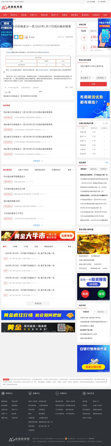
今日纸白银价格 (43, 70)
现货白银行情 (60, 405)
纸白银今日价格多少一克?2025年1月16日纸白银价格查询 (28, 112)
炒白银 (85, 401)
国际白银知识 (97, 409)
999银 (15, 246)
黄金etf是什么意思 (85, 264)
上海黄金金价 (43, 418)
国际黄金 (74, 15)
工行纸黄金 (59, 409)
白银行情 (82, 123)
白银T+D (33, 15)
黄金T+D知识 (87, 418)
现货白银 (44, 15)
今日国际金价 (95, 256)
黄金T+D (54, 15)
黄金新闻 (4, 405)
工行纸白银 (35, 194)
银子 (5, 246)
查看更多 (38, 303)
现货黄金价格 (70, 405)
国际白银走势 (18, 194)
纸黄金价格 (42, 401)
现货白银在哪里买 (86, 338)
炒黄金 (85, 405)
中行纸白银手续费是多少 (14, 176)
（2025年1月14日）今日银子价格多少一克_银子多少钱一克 (29, 278)
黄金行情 (89, 123)
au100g (105, 268)
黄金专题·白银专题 (86, 229)
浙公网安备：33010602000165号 (77, 438)
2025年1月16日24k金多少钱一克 (90, 208)
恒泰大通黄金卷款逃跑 (86, 260)
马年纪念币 (98, 264)
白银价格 (36, 87)
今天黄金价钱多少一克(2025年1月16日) (93, 199)
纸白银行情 (59, 401)
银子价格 (27, 258)
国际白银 (33, 218)
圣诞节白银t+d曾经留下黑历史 (90, 317)
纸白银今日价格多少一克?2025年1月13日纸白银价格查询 (28, 149)
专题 (105, 15)
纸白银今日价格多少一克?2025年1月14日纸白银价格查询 (28, 137)
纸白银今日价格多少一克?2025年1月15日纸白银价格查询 (28, 124)
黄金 (23, 182)
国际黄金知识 (40, 170)
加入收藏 (92, 1)
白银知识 (96, 15)
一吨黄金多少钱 (94, 268)
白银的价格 (18, 206)
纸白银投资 (27, 194)
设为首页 (103, 1)
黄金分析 (15, 401)
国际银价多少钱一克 (44, 422)
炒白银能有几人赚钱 (87, 326)
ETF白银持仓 (60, 414)
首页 (5, 15)
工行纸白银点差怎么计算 (14, 189)
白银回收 (31, 418)
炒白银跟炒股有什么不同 (88, 334)
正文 (14, 19)
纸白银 (23, 15)
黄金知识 (101, 312)
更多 (106, 162)
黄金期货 (85, 15)
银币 (29, 414)
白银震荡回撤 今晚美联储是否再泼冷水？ (94, 322)
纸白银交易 (26, 218)
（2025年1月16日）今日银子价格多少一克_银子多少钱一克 (29, 253)
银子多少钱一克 (18, 258)
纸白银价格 (8, 117)
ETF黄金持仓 (70, 414)
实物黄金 (42, 409)
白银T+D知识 (23, 170)
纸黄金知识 (86, 414)
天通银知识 (56, 170)
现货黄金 (15, 405)
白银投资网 (26, 206)
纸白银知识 (7, 170)
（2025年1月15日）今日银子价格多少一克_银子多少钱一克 (29, 265)
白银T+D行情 (70, 401)
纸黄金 (64, 15)
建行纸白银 (69, 409)
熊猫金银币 (48, 246)
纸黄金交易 (18, 182)
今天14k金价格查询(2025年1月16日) (92, 216)
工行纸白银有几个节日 (13, 213)
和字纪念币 (83, 268)
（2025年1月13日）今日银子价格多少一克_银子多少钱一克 (29, 290)
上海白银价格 (43, 405)
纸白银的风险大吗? (12, 201)
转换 (93, 84)
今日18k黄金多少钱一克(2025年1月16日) (93, 212)
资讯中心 (14, 15)
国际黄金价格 (33, 422)
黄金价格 (31, 409)
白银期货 (31, 430)
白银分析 (15, 418)
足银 (36, 246)
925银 (26, 246)
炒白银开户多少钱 (86, 330)
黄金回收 (31, 426)
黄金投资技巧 (83, 256)
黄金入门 (96, 401)
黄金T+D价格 (32, 401)
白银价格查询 (45, 52)
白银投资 (9, 52)
